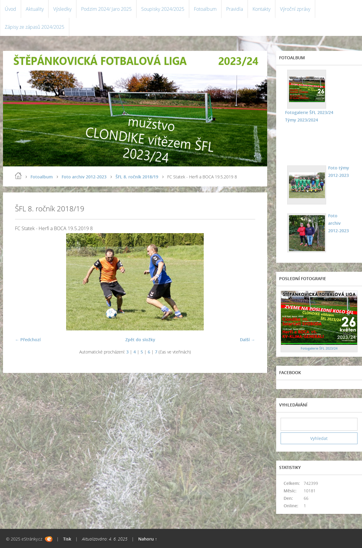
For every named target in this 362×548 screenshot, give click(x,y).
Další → (247, 339)
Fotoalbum (205, 9)
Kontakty (261, 9)
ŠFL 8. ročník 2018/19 (136, 177)
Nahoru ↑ (147, 539)
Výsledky (62, 9)
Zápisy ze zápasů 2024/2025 (34, 27)
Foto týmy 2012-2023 (338, 171)
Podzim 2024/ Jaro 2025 (106, 9)
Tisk (67, 539)
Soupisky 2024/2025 (162, 9)
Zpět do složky (140, 339)
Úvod (10, 9)
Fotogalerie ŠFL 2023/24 (309, 112)
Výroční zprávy (295, 9)
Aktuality (35, 9)
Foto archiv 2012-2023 (84, 177)
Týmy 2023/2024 (301, 120)
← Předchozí (28, 339)
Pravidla (234, 9)
